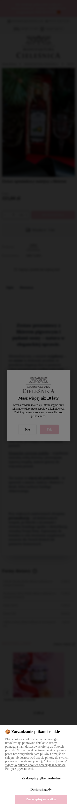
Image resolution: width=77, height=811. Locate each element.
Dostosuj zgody (41, 789)
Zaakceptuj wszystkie (41, 799)
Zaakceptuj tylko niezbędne (41, 778)
